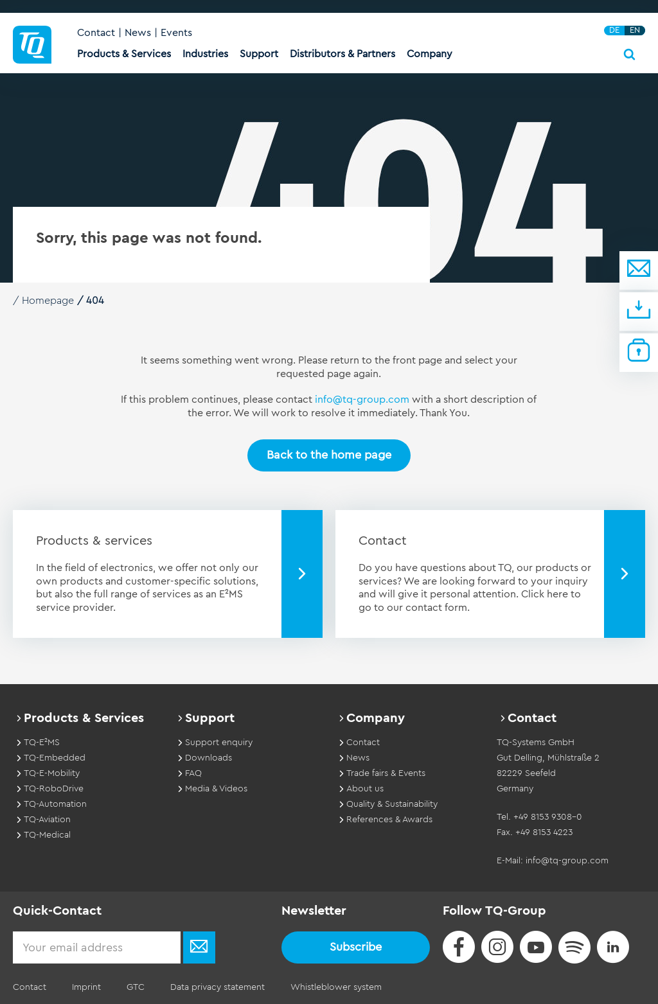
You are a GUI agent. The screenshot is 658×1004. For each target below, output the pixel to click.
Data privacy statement (217, 987)
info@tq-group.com (362, 399)
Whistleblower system (336, 987)
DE (614, 30)
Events (176, 33)
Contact (96, 33)
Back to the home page (329, 455)
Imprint (86, 987)
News (138, 33)
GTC (136, 987)
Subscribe (356, 947)
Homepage (48, 300)
